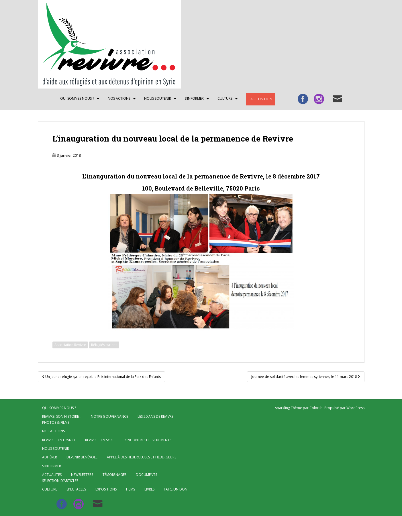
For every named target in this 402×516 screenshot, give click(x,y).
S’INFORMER (194, 98)
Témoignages (114, 474)
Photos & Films (55, 422)
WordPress (355, 407)
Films (130, 489)
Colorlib (316, 407)
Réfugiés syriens (104, 344)
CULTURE (224, 98)
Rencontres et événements (147, 439)
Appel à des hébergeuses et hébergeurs (141, 457)
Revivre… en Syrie (99, 439)
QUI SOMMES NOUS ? (77, 98)
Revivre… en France (59, 439)
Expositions (106, 489)
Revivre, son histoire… (61, 416)
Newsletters (82, 474)
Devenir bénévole (81, 457)
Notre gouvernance (109, 416)
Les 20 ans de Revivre (155, 416)
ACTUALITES (52, 474)
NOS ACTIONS (119, 98)
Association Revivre (70, 344)
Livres (149, 489)
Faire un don (260, 99)
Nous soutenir (157, 98)
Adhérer (49, 457)
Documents (146, 474)
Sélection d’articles (60, 480)
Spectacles (76, 489)
